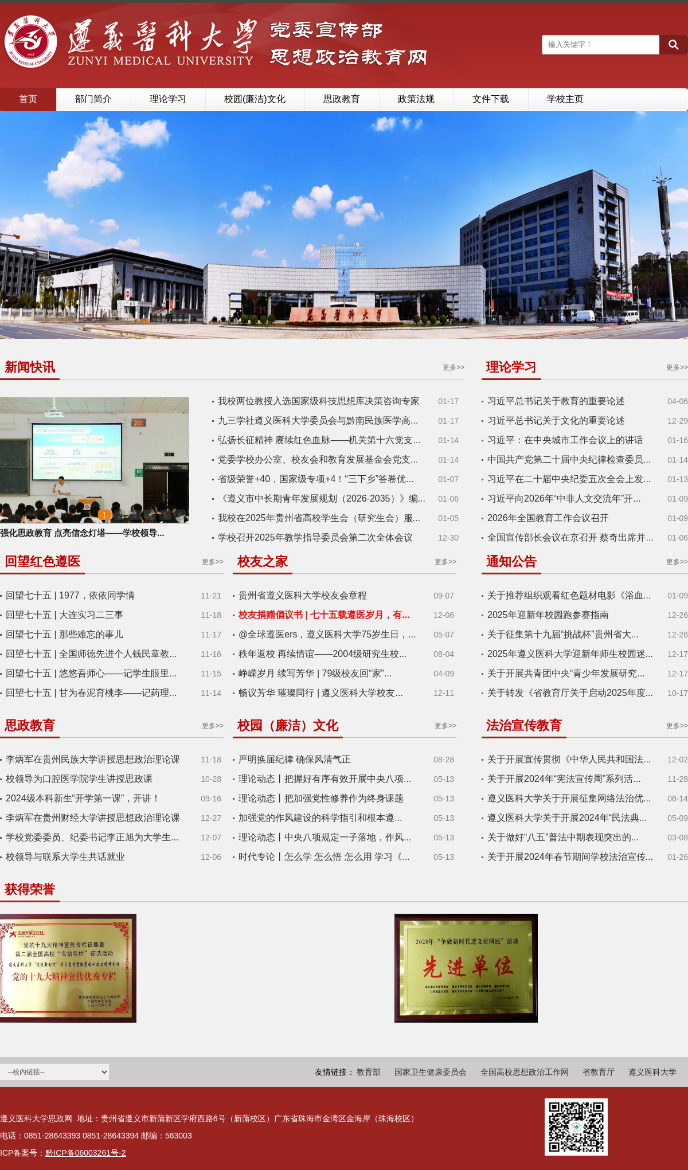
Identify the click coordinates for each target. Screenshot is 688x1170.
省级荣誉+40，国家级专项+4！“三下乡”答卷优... (315, 479)
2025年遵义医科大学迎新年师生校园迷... (570, 654)
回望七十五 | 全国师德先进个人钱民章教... (91, 654)
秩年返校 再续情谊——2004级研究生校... (322, 654)
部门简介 (93, 99)
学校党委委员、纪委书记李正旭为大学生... (92, 837)
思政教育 (341, 99)
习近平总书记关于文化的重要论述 (556, 420)
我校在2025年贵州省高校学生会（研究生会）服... (319, 518)
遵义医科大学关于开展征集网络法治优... (569, 798)
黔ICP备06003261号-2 (85, 1152)
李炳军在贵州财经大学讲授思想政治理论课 (93, 818)
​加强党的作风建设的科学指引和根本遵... (320, 818)
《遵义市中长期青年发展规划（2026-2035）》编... (321, 498)
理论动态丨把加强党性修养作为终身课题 (321, 798)
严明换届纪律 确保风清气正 (295, 759)
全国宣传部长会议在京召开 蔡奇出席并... (570, 537)
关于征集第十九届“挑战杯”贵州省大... (563, 634)
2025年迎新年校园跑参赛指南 (548, 615)
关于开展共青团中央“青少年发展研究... (566, 673)
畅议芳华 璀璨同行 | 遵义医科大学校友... (321, 693)
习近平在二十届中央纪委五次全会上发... (569, 479)
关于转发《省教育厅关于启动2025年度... (570, 693)
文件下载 (490, 99)
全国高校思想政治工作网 (524, 1072)
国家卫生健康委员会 (430, 1072)
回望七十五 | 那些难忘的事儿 (64, 634)
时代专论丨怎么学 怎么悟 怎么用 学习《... (324, 857)
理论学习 (168, 99)
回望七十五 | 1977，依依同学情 (70, 595)
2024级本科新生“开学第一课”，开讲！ (83, 798)
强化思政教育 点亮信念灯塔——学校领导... (82, 533)
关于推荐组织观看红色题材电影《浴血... (569, 595)
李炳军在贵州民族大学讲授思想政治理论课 (93, 759)
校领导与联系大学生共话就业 (65, 857)
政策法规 (416, 99)
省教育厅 (599, 1072)
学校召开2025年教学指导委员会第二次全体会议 (315, 537)
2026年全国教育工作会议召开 (548, 518)
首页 (28, 99)
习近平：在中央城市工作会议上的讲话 (565, 440)
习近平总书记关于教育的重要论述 (556, 401)
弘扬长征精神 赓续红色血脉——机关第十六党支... (319, 440)
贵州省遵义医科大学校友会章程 (303, 595)
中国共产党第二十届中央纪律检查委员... (569, 459)
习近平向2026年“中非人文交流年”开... (564, 498)
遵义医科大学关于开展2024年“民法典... (567, 818)
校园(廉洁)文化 (255, 99)
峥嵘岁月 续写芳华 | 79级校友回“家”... (315, 673)
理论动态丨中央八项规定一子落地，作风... (325, 837)
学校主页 (565, 99)
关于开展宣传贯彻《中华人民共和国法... (569, 759)
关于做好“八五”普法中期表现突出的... (563, 837)
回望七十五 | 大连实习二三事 (64, 615)
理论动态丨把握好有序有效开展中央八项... (325, 779)
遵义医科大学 (652, 1072)
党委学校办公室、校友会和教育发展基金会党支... (318, 459)
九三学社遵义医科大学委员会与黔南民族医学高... (318, 420)
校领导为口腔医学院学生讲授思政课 (79, 779)
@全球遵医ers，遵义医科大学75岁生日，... (327, 634)
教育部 (369, 1072)
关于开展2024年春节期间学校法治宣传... (570, 857)
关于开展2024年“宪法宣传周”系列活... (564, 779)
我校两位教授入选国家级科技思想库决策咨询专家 (319, 401)
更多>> (453, 367)
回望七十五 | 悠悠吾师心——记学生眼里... (91, 673)
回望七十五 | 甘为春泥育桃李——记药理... (91, 693)
